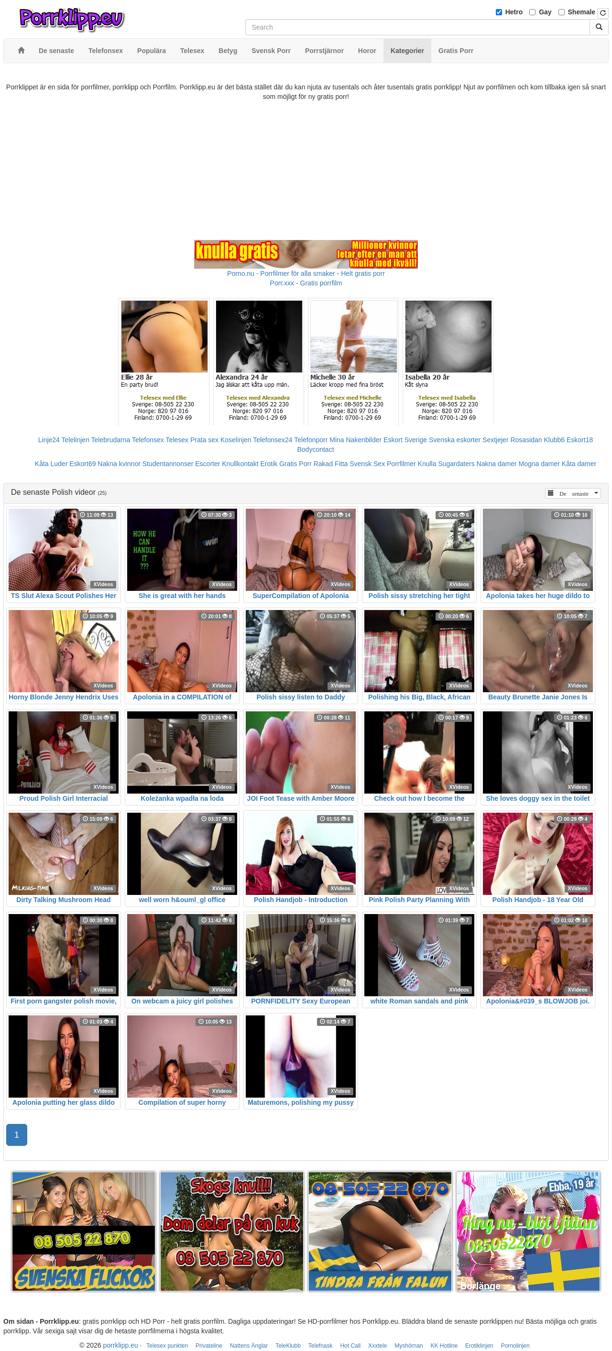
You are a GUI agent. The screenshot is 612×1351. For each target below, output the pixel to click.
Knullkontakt (240, 464)
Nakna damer (497, 464)
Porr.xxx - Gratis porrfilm (306, 283)
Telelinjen (75, 440)
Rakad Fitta (331, 464)
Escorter (207, 464)
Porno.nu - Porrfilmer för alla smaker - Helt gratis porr (306, 273)
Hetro (514, 12)
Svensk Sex (367, 464)
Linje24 (49, 440)
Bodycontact (315, 449)
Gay (545, 12)
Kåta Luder (51, 464)
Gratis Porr (295, 464)
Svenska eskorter (455, 440)
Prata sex (204, 440)
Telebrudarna (111, 440)
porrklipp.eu (120, 1345)
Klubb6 (554, 440)
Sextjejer (495, 440)
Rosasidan (526, 440)
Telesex (177, 440)
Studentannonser (168, 464)
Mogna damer (539, 464)
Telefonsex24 (273, 440)
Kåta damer (579, 464)
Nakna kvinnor (119, 464)
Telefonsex (148, 440)
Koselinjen (235, 440)
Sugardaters (456, 464)
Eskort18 (580, 440)
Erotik (268, 464)
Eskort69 (82, 464)
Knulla (427, 464)
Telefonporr (311, 440)
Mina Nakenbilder (355, 440)
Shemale (582, 12)
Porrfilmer (401, 464)
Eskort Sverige (405, 440)
